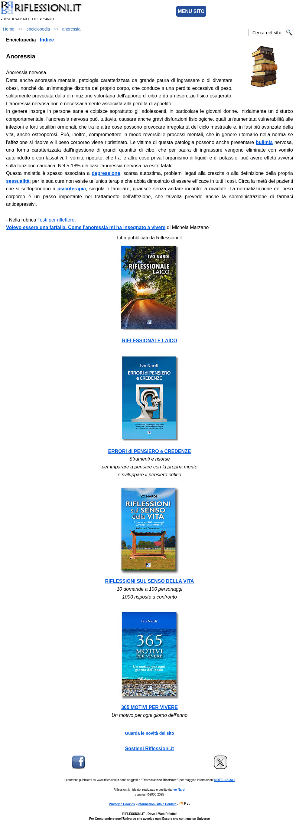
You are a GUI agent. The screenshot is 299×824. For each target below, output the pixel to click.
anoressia (71, 29)
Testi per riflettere (56, 219)
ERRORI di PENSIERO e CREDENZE (149, 451)
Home (8, 29)
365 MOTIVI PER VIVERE (149, 707)
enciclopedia (38, 29)
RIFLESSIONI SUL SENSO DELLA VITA (149, 581)
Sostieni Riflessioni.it (149, 748)
